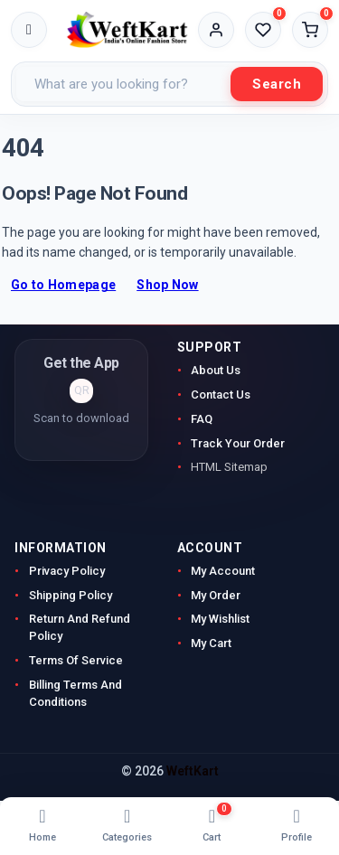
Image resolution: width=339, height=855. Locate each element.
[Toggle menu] (29, 30)
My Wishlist (220, 618)
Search (276, 84)
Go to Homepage (63, 284)
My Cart (211, 643)
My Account (224, 571)
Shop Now (167, 284)
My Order (215, 595)
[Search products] (123, 84)
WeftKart (192, 771)
